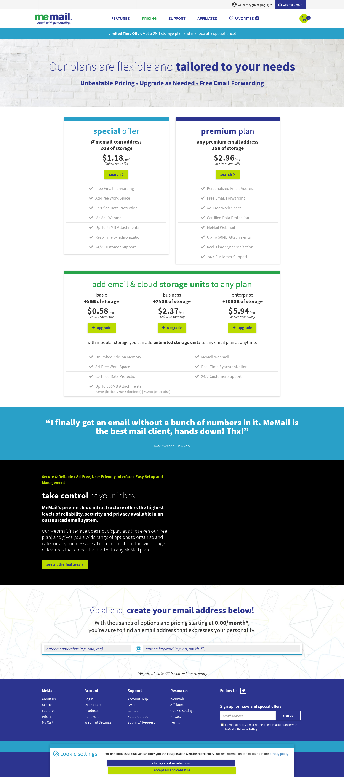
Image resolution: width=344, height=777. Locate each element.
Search (47, 704)
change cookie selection (112, 770)
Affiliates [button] (207, 18)
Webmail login (290, 5)
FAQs (131, 704)
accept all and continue (232, 770)
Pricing (47, 716)
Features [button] (120, 18)
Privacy (175, 716)
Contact (133, 710)
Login (89, 698)
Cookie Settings (182, 710)
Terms (175, 722)
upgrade (101, 327)
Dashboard (93, 704)
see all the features (64, 564)
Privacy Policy (183, 746)
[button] (304, 19)
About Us (49, 698)
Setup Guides (138, 716)
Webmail (177, 698)
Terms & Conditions (203, 746)
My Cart (47, 722)
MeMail (142, 746)
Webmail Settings (98, 722)
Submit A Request (141, 722)
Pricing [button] (149, 18)
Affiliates (177, 704)
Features (48, 710)
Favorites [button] (244, 18)
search (116, 174)
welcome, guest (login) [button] (252, 4)
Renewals (92, 716)
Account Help (138, 698)
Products (92, 710)
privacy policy (279, 761)
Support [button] (177, 18)
